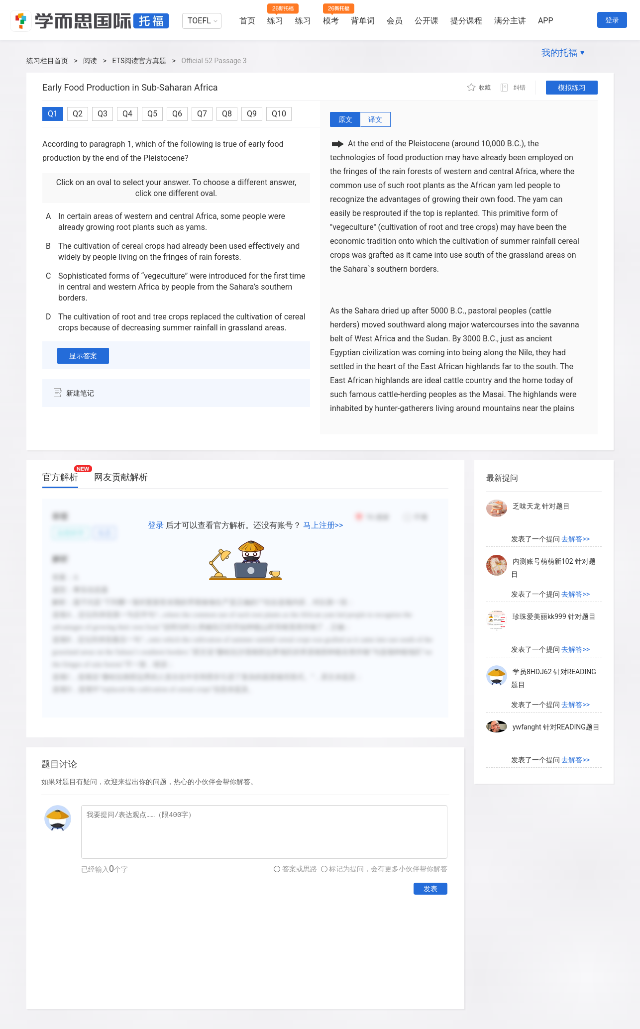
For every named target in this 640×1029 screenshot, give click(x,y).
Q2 (78, 113)
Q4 (127, 113)
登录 (612, 20)
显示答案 (83, 356)
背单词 (363, 20)
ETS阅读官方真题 (139, 61)
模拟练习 (572, 88)
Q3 (102, 113)
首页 (247, 20)
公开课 (426, 20)
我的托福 (559, 52)
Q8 (227, 113)
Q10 (279, 113)
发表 (430, 889)
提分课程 (466, 20)
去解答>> (575, 539)
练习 (275, 20)
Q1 (53, 113)
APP (545, 20)
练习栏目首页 (47, 61)
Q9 (252, 113)
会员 (395, 20)
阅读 (90, 61)
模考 (331, 20)
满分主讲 (510, 20)
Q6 (177, 113)
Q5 (152, 113)
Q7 (202, 113)
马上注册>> (323, 525)
